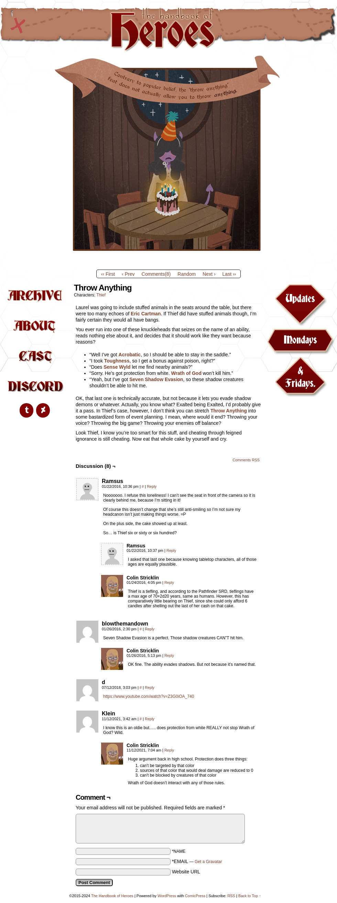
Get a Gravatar (208, 861)
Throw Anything (228, 410)
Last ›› (229, 274)
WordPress (166, 896)
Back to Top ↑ (249, 896)
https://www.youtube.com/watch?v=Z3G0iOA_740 (148, 696)
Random (186, 274)
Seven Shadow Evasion (156, 379)
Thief (101, 295)
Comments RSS (246, 460)
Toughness (117, 361)
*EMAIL (197, 861)
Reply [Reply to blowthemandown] (149, 629)
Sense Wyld (117, 367)
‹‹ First (108, 274)
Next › (209, 274)
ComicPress (195, 896)
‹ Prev (128, 274)
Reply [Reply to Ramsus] (151, 486)
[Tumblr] (26, 410)
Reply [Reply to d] (149, 687)
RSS (231, 896)
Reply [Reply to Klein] (149, 719)
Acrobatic (130, 354)
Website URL (186, 871)
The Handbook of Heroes (168, 28)
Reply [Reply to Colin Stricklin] (169, 582)
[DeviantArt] (43, 410)
